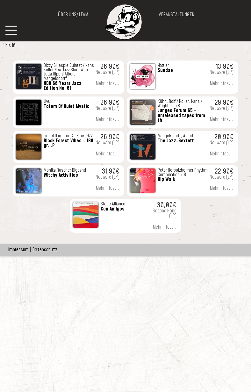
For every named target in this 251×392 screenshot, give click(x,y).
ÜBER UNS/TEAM (73, 14)
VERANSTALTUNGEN (176, 14)
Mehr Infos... (107, 83)
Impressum (18, 249)
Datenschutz (44, 249)
